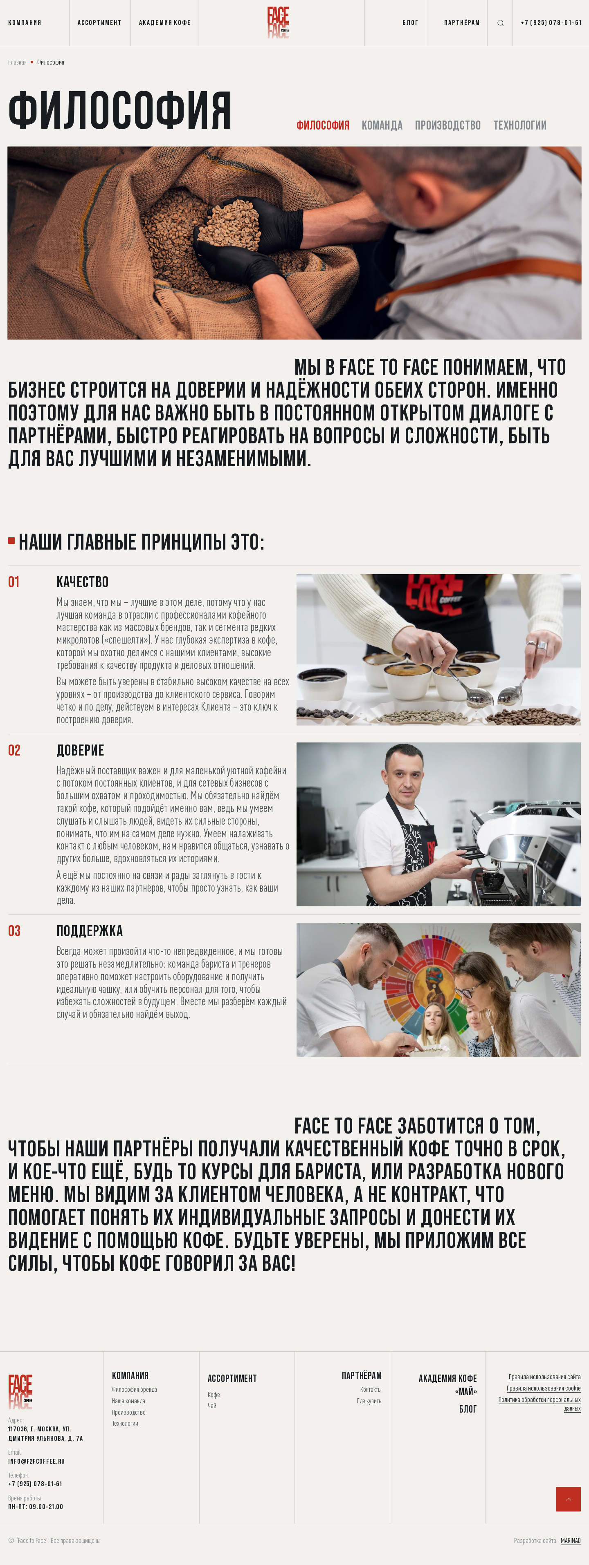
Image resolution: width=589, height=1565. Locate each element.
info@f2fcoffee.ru (36, 1461)
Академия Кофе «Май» (448, 1385)
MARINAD (571, 1540)
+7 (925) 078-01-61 (35, 1484)
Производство (452, 124)
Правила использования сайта (545, 1376)
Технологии (525, 124)
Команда (385, 124)
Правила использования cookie (544, 1388)
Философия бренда (134, 1389)
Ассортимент (232, 1378)
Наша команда (128, 1400)
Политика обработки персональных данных (540, 1404)
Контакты (371, 1389)
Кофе (214, 1394)
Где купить (369, 1400)
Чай (212, 1405)
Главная (17, 62)
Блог (468, 1409)
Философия (324, 124)
